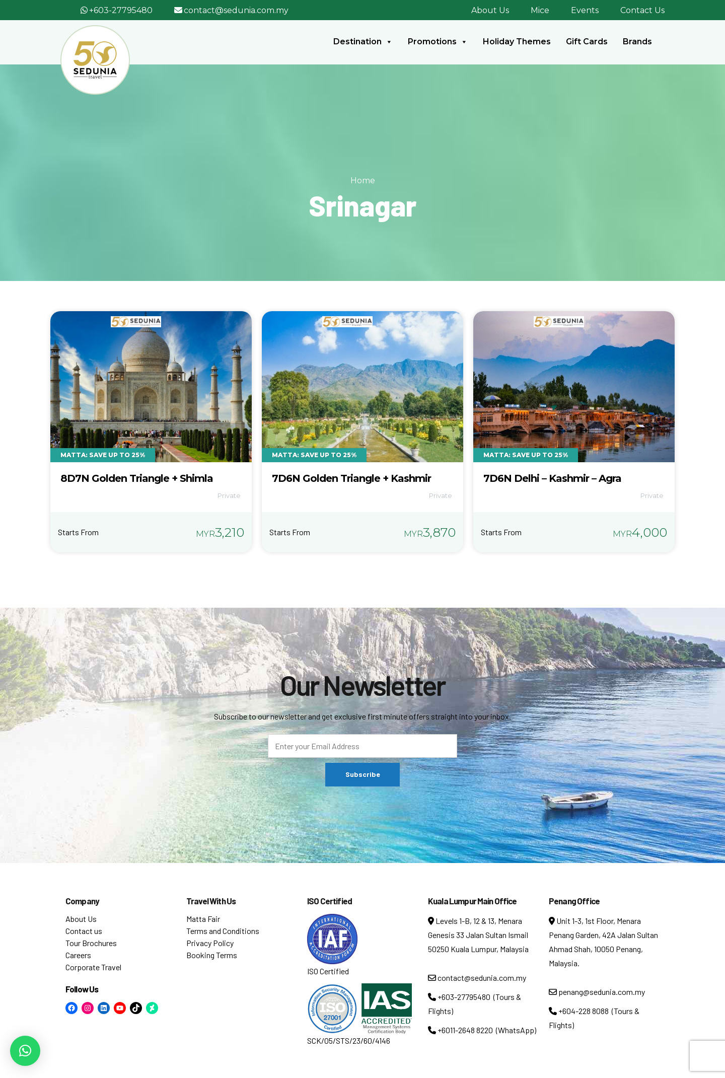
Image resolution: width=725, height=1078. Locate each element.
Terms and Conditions (222, 931)
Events (585, 10)
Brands (637, 41)
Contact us (83, 931)
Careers (78, 955)
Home (362, 180)
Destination (363, 42)
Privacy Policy (210, 943)
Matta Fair (203, 918)
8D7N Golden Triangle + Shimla (136, 478)
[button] (25, 1051)
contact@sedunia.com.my (236, 10)
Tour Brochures (91, 943)
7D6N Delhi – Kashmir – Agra (552, 478)
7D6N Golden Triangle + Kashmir (351, 478)
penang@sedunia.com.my (597, 991)
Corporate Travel (93, 967)
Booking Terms (211, 955)
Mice (540, 10)
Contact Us (642, 10)
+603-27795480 (121, 10)
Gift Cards (587, 41)
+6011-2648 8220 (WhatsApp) (482, 1030)
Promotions (438, 42)
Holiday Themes (517, 41)
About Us (490, 10)
